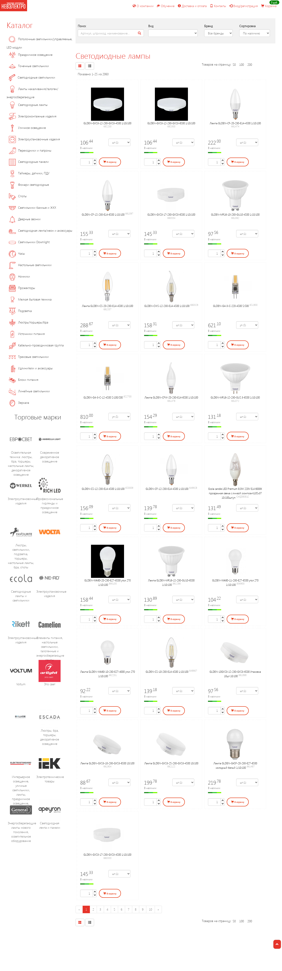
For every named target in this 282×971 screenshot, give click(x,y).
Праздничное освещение (30, 55)
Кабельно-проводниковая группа (36, 345)
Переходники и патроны (30, 150)
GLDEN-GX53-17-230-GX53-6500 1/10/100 (171, 214)
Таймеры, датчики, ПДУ (29, 173)
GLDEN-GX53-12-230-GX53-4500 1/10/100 (107, 123)
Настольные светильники (30, 265)
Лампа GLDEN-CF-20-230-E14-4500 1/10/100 (235, 123)
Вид (150, 26)
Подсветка (20, 311)
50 (234, 64)
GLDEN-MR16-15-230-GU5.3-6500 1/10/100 (235, 397)
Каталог (20, 24)
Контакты (218, 6)
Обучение (165, 6)
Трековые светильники (29, 357)
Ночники (19, 276)
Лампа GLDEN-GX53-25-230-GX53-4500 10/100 (171, 763)
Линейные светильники (29, 391)
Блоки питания (23, 380)
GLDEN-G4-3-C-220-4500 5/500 (231, 306)
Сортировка (247, 26)
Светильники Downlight (29, 242)
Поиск (82, 26)
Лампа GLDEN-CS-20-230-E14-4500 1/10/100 (107, 306)
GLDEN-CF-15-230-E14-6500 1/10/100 (103, 214)
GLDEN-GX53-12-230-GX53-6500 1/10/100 (171, 123)
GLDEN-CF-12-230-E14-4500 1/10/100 (167, 488)
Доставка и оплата (192, 6)
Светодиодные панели (29, 162)
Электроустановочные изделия (34, 139)
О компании (143, 6)
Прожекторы (22, 288)
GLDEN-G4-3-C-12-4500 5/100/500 (103, 397)
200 (249, 64)
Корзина (268, 6)
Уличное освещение (27, 128)
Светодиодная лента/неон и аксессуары (40, 230)
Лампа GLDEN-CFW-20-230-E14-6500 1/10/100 (171, 397)
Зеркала (19, 402)
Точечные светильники (29, 66)
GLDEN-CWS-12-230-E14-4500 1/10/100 (166, 306)
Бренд (208, 26)
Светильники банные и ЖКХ (32, 207)
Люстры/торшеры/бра (28, 322)
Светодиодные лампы (28, 105)
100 (241, 64)
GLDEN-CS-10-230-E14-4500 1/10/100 (167, 671)
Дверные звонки (25, 219)
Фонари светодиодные (29, 184)
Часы (17, 253)
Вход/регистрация (243, 6)
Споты (18, 196)
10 (150, 909)
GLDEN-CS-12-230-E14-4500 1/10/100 (103, 488)
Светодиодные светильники (32, 77)
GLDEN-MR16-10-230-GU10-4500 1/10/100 (235, 214)
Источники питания (27, 334)
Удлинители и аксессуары (31, 368)
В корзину (110, 161)
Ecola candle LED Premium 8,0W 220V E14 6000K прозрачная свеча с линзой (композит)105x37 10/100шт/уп (235, 493)
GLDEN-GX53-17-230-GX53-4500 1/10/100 (107, 854)
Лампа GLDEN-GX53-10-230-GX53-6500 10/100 (107, 763)
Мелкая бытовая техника (30, 299)
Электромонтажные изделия (32, 116)
